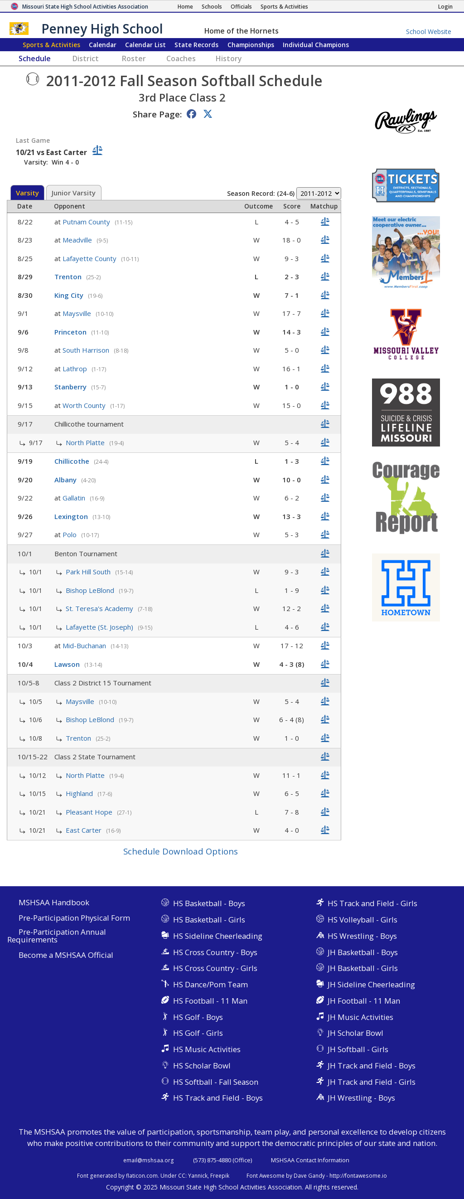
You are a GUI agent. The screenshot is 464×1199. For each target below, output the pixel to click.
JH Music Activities (360, 1017)
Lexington (72, 516)
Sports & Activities (51, 44)
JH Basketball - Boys (363, 952)
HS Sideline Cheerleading (217, 936)
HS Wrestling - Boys (362, 936)
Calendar (102, 44)
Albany (66, 479)
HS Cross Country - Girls (215, 968)
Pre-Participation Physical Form (74, 918)
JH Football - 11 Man (364, 1000)
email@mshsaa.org (148, 1160)
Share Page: (157, 114)
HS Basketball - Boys (209, 903)
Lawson (68, 664)
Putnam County (87, 221)
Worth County (85, 405)
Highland (80, 793)
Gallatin (75, 497)
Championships (250, 44)
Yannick (198, 1175)
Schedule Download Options (180, 851)
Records (196, 44)
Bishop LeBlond (91, 590)
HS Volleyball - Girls (362, 919)
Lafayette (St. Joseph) (100, 626)
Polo (70, 534)
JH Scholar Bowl (355, 1033)
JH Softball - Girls (358, 1049)
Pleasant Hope (90, 811)
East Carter (84, 830)
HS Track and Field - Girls (372, 903)
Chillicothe (72, 461)
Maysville (78, 313)
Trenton (68, 276)
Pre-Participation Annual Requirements (56, 936)
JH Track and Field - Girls (372, 1082)
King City (69, 295)
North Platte (86, 442)
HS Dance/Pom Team (210, 984)
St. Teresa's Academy (100, 608)
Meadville (78, 239)
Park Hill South (89, 571)
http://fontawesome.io (358, 1175)
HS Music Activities (207, 1049)
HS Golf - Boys (198, 1017)
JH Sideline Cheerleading (371, 984)
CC (181, 1175)
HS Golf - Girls (198, 1033)
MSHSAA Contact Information (310, 1160)
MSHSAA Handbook (54, 902)
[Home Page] (185, 6)
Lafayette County (90, 258)
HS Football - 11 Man (210, 1000)
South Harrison (87, 349)
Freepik (219, 1175)
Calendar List (145, 44)
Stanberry (71, 386)
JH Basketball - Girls (363, 968)
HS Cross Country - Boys (215, 952)
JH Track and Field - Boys (372, 1065)
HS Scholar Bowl (202, 1065)
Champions (316, 44)
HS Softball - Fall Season (215, 1082)
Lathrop (76, 368)
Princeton (71, 331)
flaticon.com (142, 1175)
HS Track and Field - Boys (218, 1097)
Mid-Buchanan (85, 645)
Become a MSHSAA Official (66, 955)
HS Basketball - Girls (209, 919)
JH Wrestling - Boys (361, 1097)
